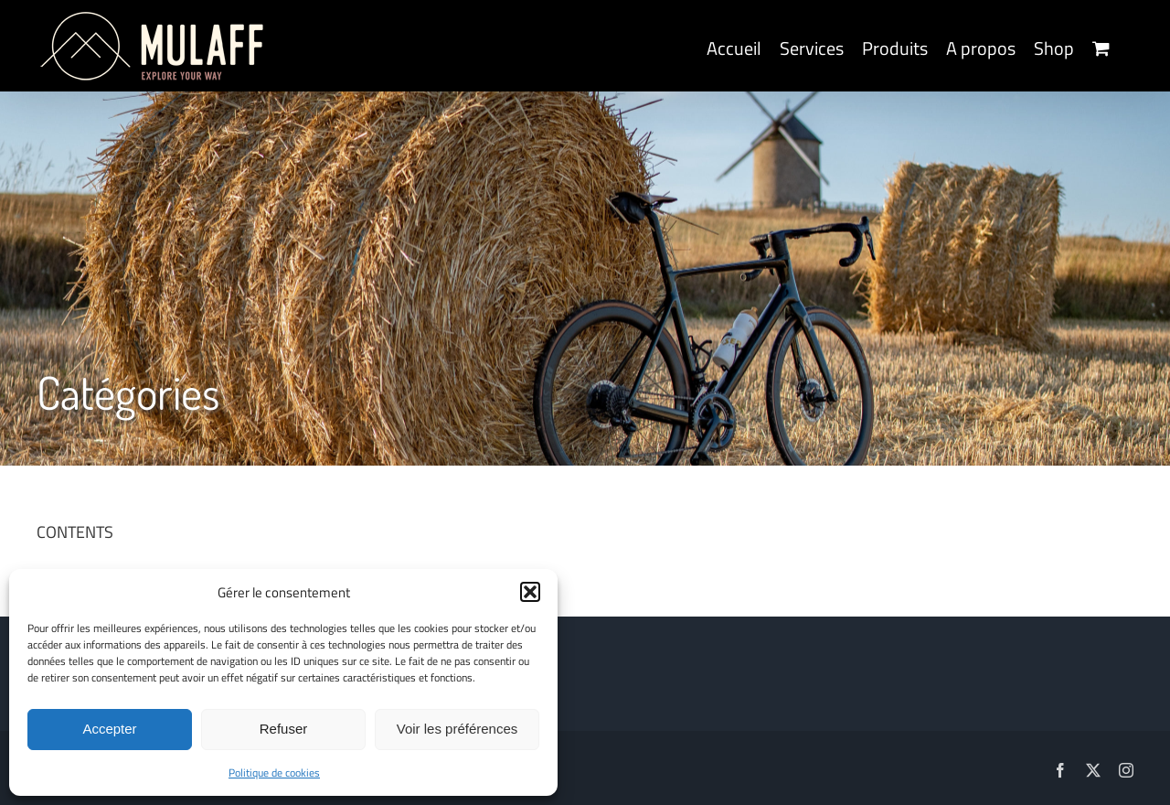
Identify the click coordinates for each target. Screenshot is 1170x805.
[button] (530, 592)
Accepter (109, 728)
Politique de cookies (274, 772)
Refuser (284, 728)
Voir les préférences (457, 728)
